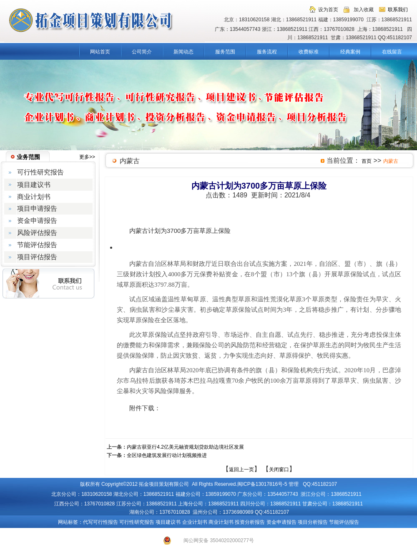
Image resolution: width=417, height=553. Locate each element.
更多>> (87, 157)
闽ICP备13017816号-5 (262, 484)
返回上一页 (241, 469)
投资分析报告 (250, 522)
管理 (294, 484)
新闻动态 (183, 52)
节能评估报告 (344, 522)
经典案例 (350, 52)
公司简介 (142, 52)
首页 (367, 161)
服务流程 (267, 52)
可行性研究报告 (136, 522)
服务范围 (225, 52)
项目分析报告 (313, 522)
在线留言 (392, 52)
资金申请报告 (281, 522)
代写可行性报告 (100, 522)
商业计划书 (221, 522)
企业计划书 (194, 522)
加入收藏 (364, 10)
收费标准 (309, 52)
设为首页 (328, 10)
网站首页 (100, 52)
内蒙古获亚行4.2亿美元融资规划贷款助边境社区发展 (185, 447)
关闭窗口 (279, 469)
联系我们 (398, 10)
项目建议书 (168, 522)
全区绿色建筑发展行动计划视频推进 (167, 455)
